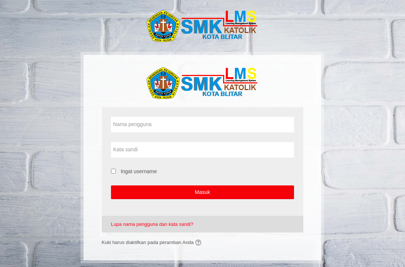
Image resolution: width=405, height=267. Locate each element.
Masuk (202, 192)
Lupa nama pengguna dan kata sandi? (152, 224)
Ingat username (139, 171)
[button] (199, 242)
